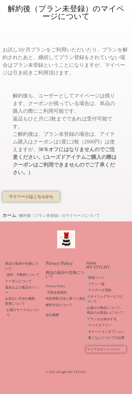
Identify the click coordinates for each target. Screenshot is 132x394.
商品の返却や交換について (65, 274)
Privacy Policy (59, 263)
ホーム (9, 215)
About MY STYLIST (98, 265)
